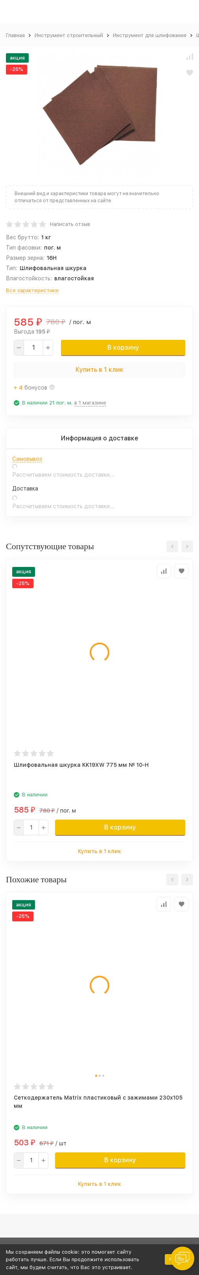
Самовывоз (27, 459)
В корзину (123, 347)
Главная (15, 35)
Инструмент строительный (69, 35)
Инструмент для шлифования (149, 35)
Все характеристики (32, 290)
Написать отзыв (70, 224)
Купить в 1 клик (99, 369)
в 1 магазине (90, 403)
